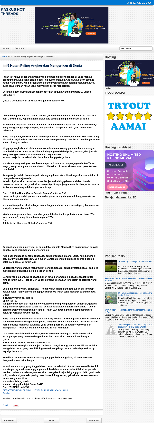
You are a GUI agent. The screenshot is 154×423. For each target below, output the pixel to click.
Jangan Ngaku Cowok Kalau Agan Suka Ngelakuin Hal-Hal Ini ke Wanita (135, 326)
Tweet (5, 405)
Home (5, 48)
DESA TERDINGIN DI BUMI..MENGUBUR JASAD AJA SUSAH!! (35, 390)
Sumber (7, 393)
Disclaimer (19, 48)
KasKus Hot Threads (13, 11)
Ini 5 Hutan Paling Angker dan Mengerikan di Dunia (42, 65)
